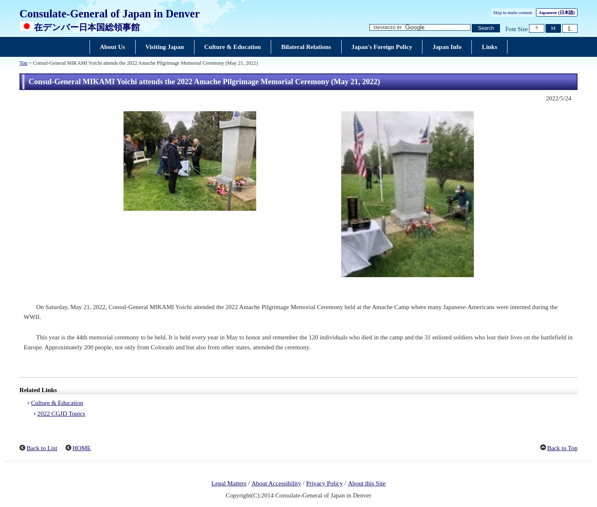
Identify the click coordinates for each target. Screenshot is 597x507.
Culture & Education (57, 403)
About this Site (367, 483)
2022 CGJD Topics (61, 413)
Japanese (557, 12)
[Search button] (486, 28)
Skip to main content (512, 12)
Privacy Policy (324, 483)
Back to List (42, 448)
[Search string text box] (420, 27)
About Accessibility (276, 483)
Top (23, 63)
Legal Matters (228, 483)
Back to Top (562, 448)
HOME (82, 448)
